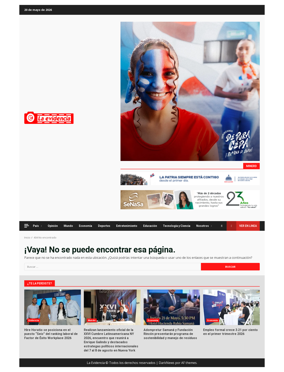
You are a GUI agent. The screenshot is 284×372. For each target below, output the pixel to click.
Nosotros (202, 225)
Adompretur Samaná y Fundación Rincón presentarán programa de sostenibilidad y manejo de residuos (172, 307)
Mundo (68, 225)
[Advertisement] (190, 91)
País (36, 225)
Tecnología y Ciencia (176, 225)
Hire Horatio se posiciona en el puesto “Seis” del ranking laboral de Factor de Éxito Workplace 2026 (52, 307)
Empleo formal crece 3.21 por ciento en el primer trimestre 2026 (231, 307)
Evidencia (33, 320)
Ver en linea (242, 226)
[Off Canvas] (26, 225)
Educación (150, 225)
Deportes (104, 225)
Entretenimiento (126, 225)
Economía (85, 225)
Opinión (53, 225)
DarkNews (166, 363)
